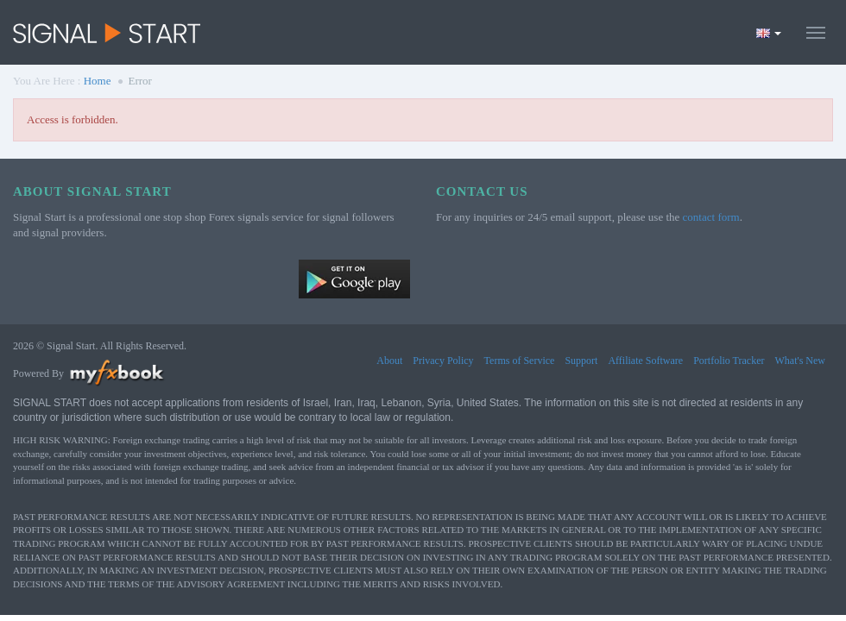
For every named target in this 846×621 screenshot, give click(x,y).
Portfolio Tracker (728, 360)
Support (581, 360)
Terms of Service (519, 360)
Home (97, 80)
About (389, 360)
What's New (800, 360)
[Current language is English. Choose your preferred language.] (768, 32)
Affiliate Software (645, 360)
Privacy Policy (443, 360)
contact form (711, 216)
